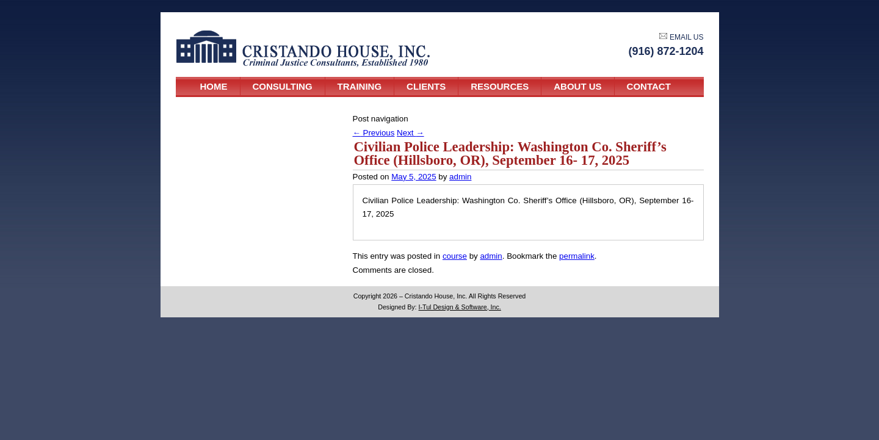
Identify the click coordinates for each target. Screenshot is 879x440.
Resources (500, 86)
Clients (426, 86)
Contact (649, 86)
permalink (577, 256)
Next (410, 132)
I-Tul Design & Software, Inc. (460, 307)
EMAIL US (681, 37)
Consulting (283, 86)
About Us (577, 86)
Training (360, 86)
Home (214, 86)
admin (460, 176)
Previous (374, 132)
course (455, 256)
